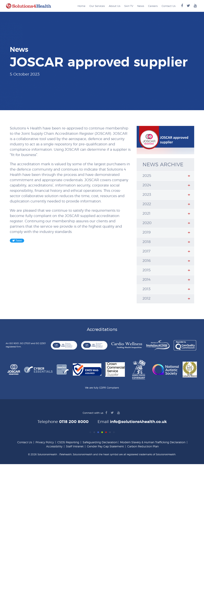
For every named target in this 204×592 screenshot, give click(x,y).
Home (81, 6)
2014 (147, 280)
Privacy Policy (45, 442)
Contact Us (169, 6)
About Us (114, 6)
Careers (153, 6)
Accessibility (54, 446)
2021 (146, 213)
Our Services (97, 6)
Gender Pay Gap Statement (105, 446)
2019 (147, 232)
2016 (147, 261)
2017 (146, 251)
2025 (147, 176)
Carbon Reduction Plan (143, 446)
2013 (146, 289)
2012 (146, 298)
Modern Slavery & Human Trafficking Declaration (152, 442)
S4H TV (128, 6)
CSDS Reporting (68, 442)
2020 (147, 223)
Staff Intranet (74, 446)
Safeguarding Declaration (100, 442)
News (140, 6)
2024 (147, 185)
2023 (147, 195)
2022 (147, 204)
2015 (147, 270)
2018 (147, 242)
